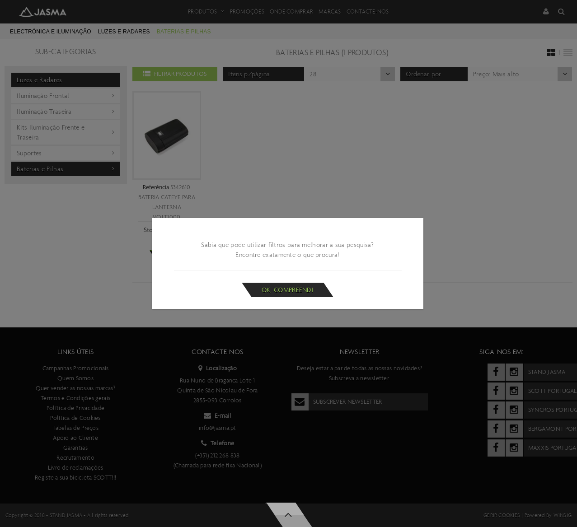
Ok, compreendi (288, 290)
